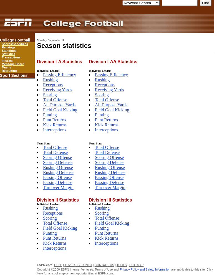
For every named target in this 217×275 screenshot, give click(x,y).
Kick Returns (55, 124)
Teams (6, 67)
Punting (50, 114)
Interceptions (54, 129)
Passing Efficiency (59, 74)
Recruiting (9, 70)
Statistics (8, 54)
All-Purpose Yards (59, 104)
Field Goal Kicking (60, 109)
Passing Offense (57, 177)
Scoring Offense (57, 157)
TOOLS (122, 265)
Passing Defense (57, 182)
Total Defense (55, 152)
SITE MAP (136, 265)
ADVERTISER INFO (78, 265)
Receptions (53, 84)
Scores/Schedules (15, 44)
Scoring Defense (57, 162)
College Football (15, 40)
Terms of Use (104, 269)
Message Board (13, 64)
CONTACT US (104, 265)
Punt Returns (54, 119)
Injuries (7, 60)
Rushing (50, 79)
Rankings (9, 47)
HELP (58, 265)
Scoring (50, 94)
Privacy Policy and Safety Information (145, 269)
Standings (9, 50)
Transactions (11, 57)
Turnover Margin (58, 187)
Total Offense (55, 99)
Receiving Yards (57, 89)
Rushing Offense (58, 167)
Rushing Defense (58, 172)
